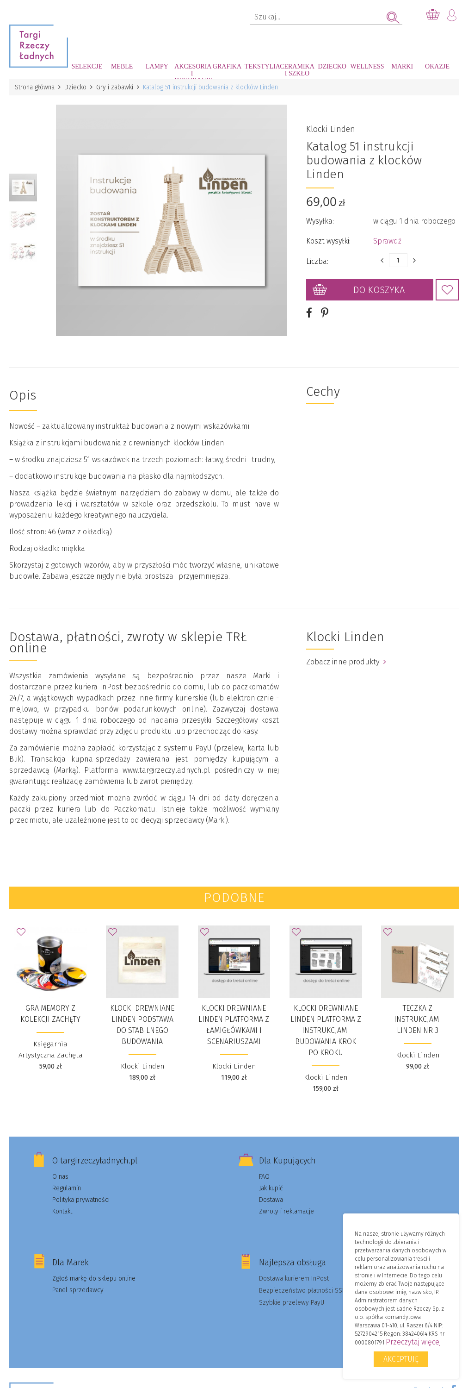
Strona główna (35, 87)
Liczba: (317, 261)
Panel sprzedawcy (78, 1290)
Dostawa (271, 1200)
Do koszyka (379, 289)
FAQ (264, 1177)
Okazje (437, 66)
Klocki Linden (330, 129)
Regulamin (66, 1188)
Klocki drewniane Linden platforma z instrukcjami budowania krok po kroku (325, 1030)
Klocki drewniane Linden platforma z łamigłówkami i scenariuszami (233, 1025)
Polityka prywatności (81, 1200)
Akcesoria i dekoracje (191, 71)
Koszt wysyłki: (328, 241)
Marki (402, 66)
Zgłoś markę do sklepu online (93, 1278)
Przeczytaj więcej (413, 1342)
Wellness (367, 66)
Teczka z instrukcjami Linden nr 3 (417, 1019)
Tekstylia (262, 66)
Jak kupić (271, 1188)
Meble (122, 66)
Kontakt (62, 1211)
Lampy (157, 66)
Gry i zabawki (114, 87)
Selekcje (86, 66)
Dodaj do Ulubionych (447, 289)
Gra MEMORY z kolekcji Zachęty (50, 1014)
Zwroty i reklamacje (286, 1211)
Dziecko (332, 66)
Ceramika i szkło (297, 70)
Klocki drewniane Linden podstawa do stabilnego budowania (142, 1025)
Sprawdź (387, 241)
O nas (60, 1177)
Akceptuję (401, 1359)
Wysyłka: (320, 221)
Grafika (227, 66)
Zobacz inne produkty (346, 661)
